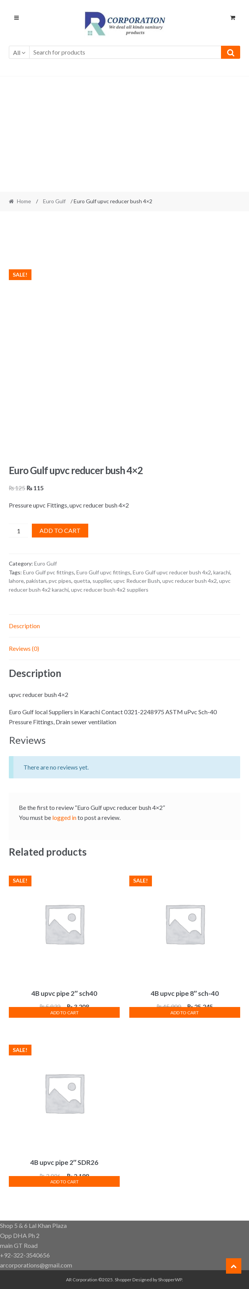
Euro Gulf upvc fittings (103, 572)
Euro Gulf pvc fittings (48, 572)
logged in (64, 817)
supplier (101, 580)
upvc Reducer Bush (137, 580)
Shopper (123, 1279)
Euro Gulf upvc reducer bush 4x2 (172, 572)
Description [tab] (24, 625)
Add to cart (60, 530)
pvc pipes (60, 580)
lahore (16, 580)
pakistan (36, 580)
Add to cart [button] (64, 1012)
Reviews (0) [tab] (24, 648)
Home (24, 201)
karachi (221, 572)
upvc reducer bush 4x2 (189, 580)
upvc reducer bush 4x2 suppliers (109, 589)
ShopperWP (170, 1279)
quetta (82, 580)
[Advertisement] (124, 134)
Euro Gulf (54, 201)
